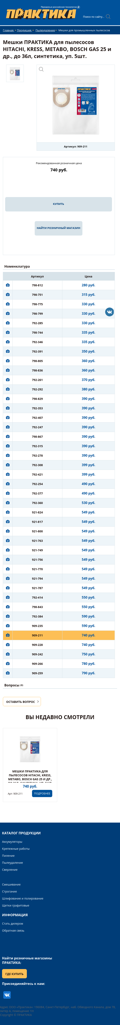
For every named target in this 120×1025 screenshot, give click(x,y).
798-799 (37, 314)
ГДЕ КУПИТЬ (14, 974)
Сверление (10, 870)
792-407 (37, 418)
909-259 (37, 673)
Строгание (9, 891)
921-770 (37, 569)
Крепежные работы (16, 849)
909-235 (37, 626)
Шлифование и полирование (22, 898)
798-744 (37, 332)
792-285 (37, 323)
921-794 (37, 578)
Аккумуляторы (12, 842)
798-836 (37, 370)
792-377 (37, 493)
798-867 (37, 437)
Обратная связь (13, 930)
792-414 (37, 597)
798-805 (37, 361)
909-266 (37, 664)
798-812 (37, 285)
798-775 (37, 304)
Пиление (8, 856)
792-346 (37, 342)
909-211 (37, 635)
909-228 (37, 645)
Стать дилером (12, 923)
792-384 (37, 616)
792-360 (37, 503)
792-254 (37, 484)
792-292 (37, 389)
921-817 (37, 522)
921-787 (37, 588)
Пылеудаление (45, 30)
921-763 (37, 541)
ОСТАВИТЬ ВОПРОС (20, 702)
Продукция (24, 30)
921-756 (37, 560)
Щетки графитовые (15, 905)
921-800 (37, 531)
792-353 (37, 408)
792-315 (37, 446)
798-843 (37, 607)
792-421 (37, 474)
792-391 (37, 351)
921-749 (37, 550)
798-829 (37, 399)
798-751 (37, 295)
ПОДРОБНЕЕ (42, 793)
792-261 (37, 380)
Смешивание (11, 884)
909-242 (37, 654)
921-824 (37, 512)
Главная (8, 30)
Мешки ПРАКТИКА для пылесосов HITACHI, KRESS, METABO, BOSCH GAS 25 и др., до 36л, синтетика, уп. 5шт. (30, 777)
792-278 (37, 455)
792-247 (37, 427)
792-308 (37, 465)
